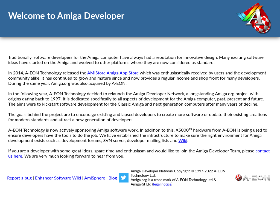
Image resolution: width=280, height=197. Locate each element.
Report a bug (19, 177)
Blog (113, 177)
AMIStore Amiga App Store (113, 72)
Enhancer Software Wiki (58, 177)
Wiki (183, 140)
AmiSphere (94, 177)
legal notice (162, 184)
